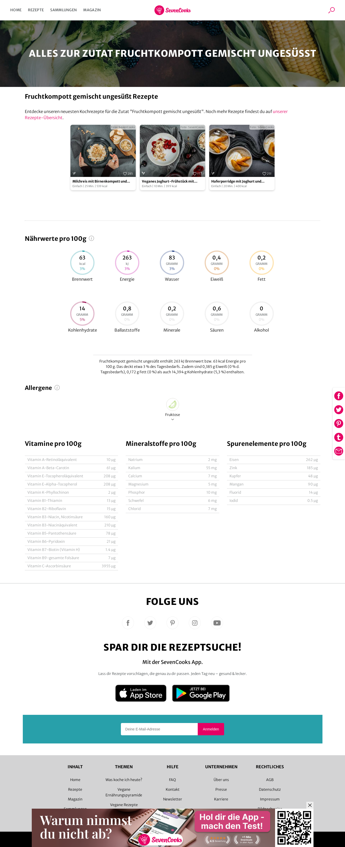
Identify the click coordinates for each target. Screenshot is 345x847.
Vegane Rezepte (124, 805)
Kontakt (173, 789)
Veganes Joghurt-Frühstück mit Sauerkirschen (168, 181)
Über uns (221, 779)
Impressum (270, 799)
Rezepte (36, 10)
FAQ (172, 779)
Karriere (221, 799)
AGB (270, 779)
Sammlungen (63, 10)
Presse (221, 789)
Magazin (92, 10)
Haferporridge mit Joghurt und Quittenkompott (236, 181)
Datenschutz (270, 789)
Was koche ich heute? (124, 779)
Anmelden (211, 729)
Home (16, 10)
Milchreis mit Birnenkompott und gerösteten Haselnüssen (99, 181)
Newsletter (172, 799)
